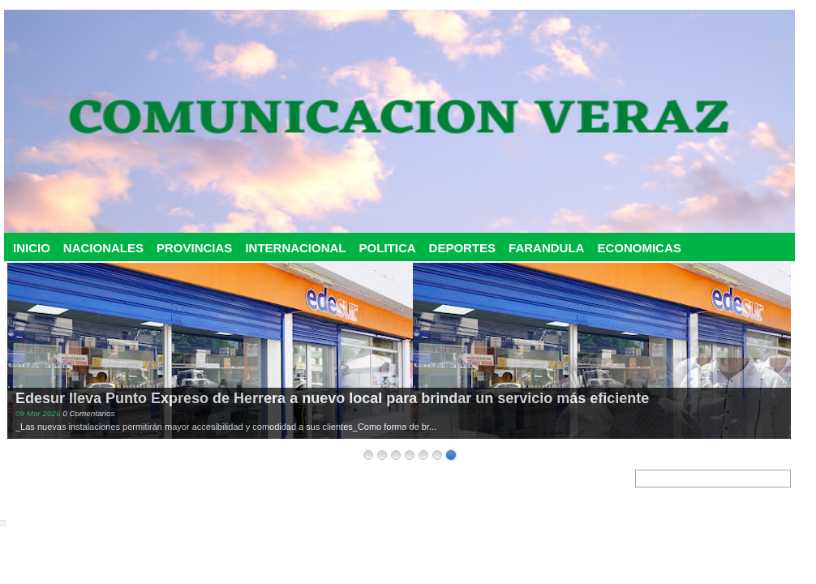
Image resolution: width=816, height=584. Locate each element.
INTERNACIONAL (295, 248)
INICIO (31, 248)
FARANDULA (546, 248)
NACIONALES (103, 248)
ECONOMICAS (639, 248)
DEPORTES (462, 248)
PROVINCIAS (194, 248)
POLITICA (387, 248)
